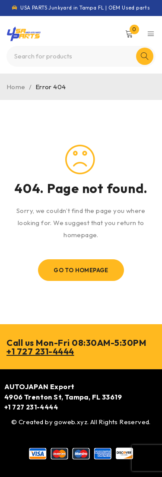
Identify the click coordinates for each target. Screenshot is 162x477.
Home (15, 87)
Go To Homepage (81, 270)
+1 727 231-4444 (40, 351)
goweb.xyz (70, 422)
